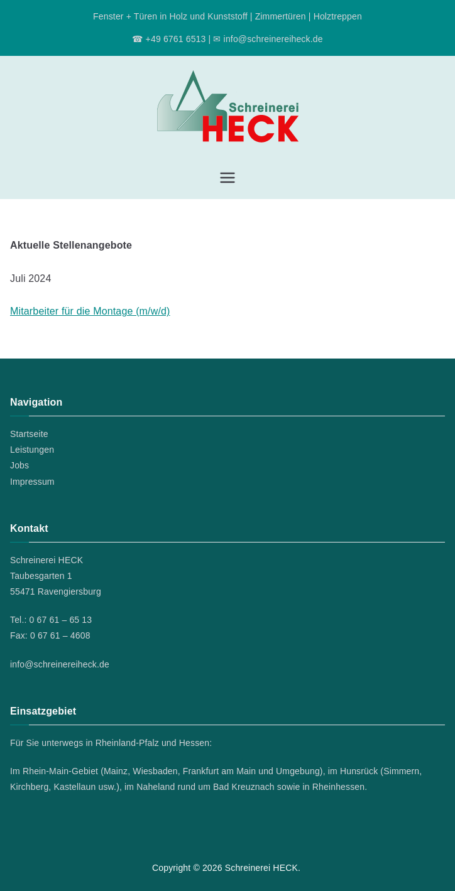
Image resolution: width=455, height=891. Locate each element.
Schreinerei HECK (261, 868)
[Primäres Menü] (227, 177)
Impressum (32, 482)
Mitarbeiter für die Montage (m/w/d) (90, 311)
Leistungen (32, 450)
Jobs (19, 465)
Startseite (29, 434)
